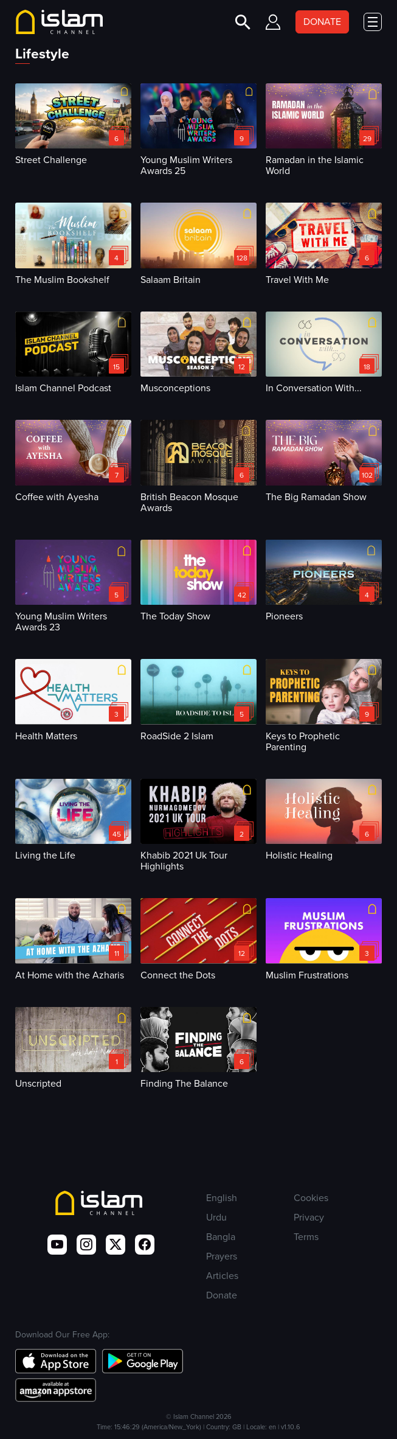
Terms (306, 1237)
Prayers (221, 1256)
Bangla (220, 1237)
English (221, 1198)
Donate (221, 1295)
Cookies (311, 1198)
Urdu (216, 1217)
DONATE (322, 22)
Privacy (309, 1217)
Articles (222, 1276)
